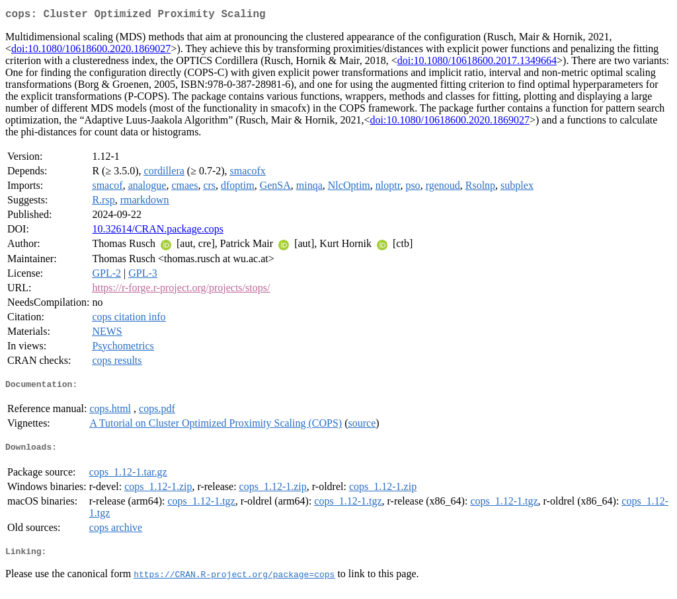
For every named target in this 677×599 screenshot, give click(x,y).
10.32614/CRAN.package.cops (157, 231)
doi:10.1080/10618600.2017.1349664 (477, 63)
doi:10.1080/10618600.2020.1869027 (91, 51)
